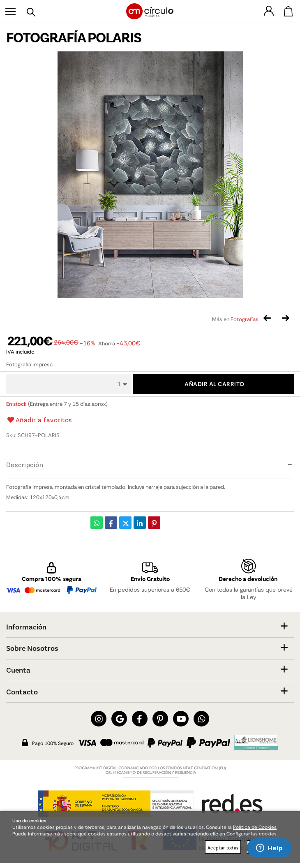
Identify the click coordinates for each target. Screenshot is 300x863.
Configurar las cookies (251, 834)
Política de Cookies (255, 827)
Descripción (24, 464)
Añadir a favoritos (39, 420)
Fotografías (244, 319)
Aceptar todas (223, 847)
